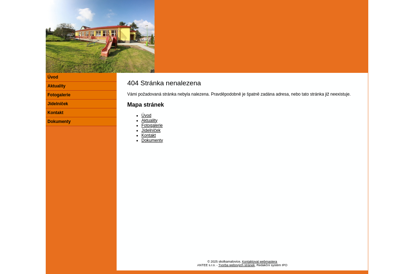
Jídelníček (151, 130)
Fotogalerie (152, 125)
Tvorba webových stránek (236, 265)
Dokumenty (152, 140)
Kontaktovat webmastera (259, 261)
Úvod (146, 115)
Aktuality (149, 120)
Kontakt (148, 135)
